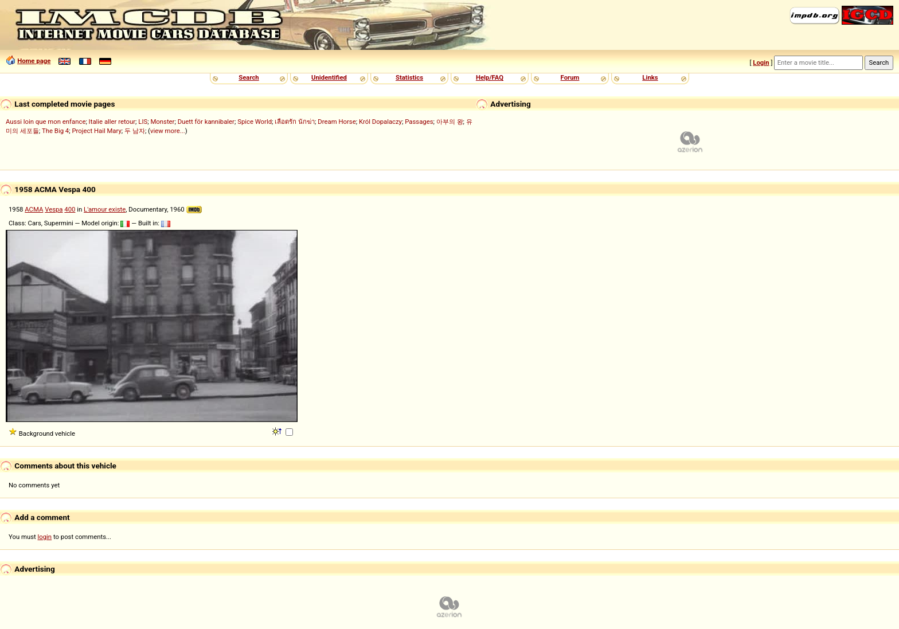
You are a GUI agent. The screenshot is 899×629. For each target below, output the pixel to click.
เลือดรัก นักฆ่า (295, 122)
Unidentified (329, 77)
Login (761, 62)
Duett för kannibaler (206, 122)
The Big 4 (55, 131)
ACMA (34, 209)
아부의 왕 (449, 122)
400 (69, 209)
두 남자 (134, 131)
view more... (167, 131)
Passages (419, 122)
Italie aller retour (112, 122)
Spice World (254, 122)
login (45, 537)
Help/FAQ (489, 77)
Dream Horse (336, 122)
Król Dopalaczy (380, 122)
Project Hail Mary (96, 131)
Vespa (53, 209)
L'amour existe (105, 209)
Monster (162, 122)
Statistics (409, 77)
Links (650, 77)
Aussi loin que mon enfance (45, 122)
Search (249, 77)
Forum (570, 77)
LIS (142, 122)
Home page (33, 61)
